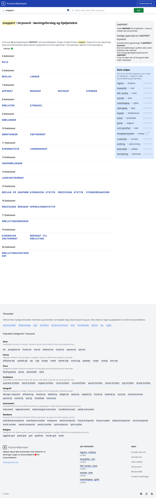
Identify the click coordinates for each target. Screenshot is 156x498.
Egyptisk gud (9, 435)
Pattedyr (86, 360)
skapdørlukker (12, 163)
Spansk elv (71, 349)
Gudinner (39, 435)
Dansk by (75, 394)
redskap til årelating (38, 237)
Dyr (102, 325)
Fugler (109, 325)
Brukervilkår (136, 471)
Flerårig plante (9, 371)
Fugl (37, 360)
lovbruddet (122, 149)
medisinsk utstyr (70, 192)
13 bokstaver (8, 157)
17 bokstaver (8, 215)
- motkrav (88, 452)
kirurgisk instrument (10, 237)
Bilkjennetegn (24, 325)
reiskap (63, 91)
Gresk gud (21, 435)
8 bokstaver (8, 99)
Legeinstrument (23, 409)
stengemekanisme (98, 192)
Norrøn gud (51, 435)
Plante (21, 371)
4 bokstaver (8, 55)
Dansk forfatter (29, 383)
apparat (7, 91)
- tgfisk (89, 479)
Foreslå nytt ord (138, 452)
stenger (91, 91)
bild (5, 62)
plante (120, 123)
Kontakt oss (136, 457)
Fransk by (98, 394)
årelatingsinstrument (15, 255)
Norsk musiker (9, 424)
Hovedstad (39, 398)
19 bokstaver (8, 229)
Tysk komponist (61, 424)
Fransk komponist (86, 420)
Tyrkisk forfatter (143, 383)
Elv (4, 349)
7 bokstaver (8, 84)
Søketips (6, 48)
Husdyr (45, 360)
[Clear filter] (102, 10)
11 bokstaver (8, 142)
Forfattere (44, 325)
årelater (8, 105)
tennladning (122, 154)
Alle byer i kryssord (11, 394)
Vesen (61, 435)
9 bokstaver (8, 113)
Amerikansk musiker (35, 420)
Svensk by (19, 398)
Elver (73, 325)
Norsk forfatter (62, 383)
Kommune (51, 398)
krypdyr (120, 113)
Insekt (53, 360)
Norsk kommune (135, 394)
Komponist (52, 420)
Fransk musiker (103, 420)
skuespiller (122, 88)
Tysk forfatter (128, 383)
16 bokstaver (8, 200)
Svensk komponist (27, 424)
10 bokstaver (8, 128)
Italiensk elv (48, 349)
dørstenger (10, 134)
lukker (34, 76)
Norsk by (121, 394)
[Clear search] (68, 10)
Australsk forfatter (11, 383)
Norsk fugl (75, 360)
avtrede (120, 98)
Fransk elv (27, 349)
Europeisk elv (14, 349)
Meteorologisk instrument (44, 409)
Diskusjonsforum (11, 462)
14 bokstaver (8, 171)
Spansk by (7, 398)
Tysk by (29, 398)
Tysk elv (81, 349)
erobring (121, 144)
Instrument (8, 409)
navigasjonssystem (125, 133)
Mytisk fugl (63, 360)
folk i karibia (122, 93)
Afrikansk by (28, 394)
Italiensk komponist (121, 420)
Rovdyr (96, 360)
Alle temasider (9, 325)
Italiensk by (110, 394)
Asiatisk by (41, 394)
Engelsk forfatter (45, 383)
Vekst (41, 371)
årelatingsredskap (15, 221)
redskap (35, 91)
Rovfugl (104, 360)
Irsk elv (37, 349)
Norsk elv (60, 349)
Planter (94, 325)
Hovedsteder (83, 325)
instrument (38, 134)
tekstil (119, 118)
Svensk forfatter (112, 383)
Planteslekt (32, 371)
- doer (86, 472)
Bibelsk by (52, 394)
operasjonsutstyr (42, 206)
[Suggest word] (145, 3)
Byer (35, 325)
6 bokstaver (8, 70)
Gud (30, 435)
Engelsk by (87, 394)
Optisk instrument (86, 409)
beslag (6, 76)
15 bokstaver (8, 186)
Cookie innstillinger (140, 476)
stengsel (36, 105)
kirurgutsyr (10, 149)
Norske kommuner (59, 325)
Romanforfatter (79, 383)
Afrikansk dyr (9, 360)
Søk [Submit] (138, 10)
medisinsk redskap (15, 206)
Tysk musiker (76, 424)
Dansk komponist (67, 420)
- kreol (88, 465)
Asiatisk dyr (22, 360)
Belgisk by (64, 394)
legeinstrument (13, 178)
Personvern (136, 466)
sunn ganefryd (123, 128)
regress (120, 83)
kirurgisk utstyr (42, 192)
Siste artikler (137, 462)
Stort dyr (114, 360)
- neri (87, 459)
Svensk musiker (44, 424)
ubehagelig (122, 108)
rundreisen (122, 139)
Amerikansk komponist (13, 420)
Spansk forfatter (95, 383)
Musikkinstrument (66, 409)
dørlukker (9, 120)
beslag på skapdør (15, 192)
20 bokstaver (8, 246)
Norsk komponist (140, 420)
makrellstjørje (123, 103)
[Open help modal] (12, 48)
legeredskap (38, 149)
